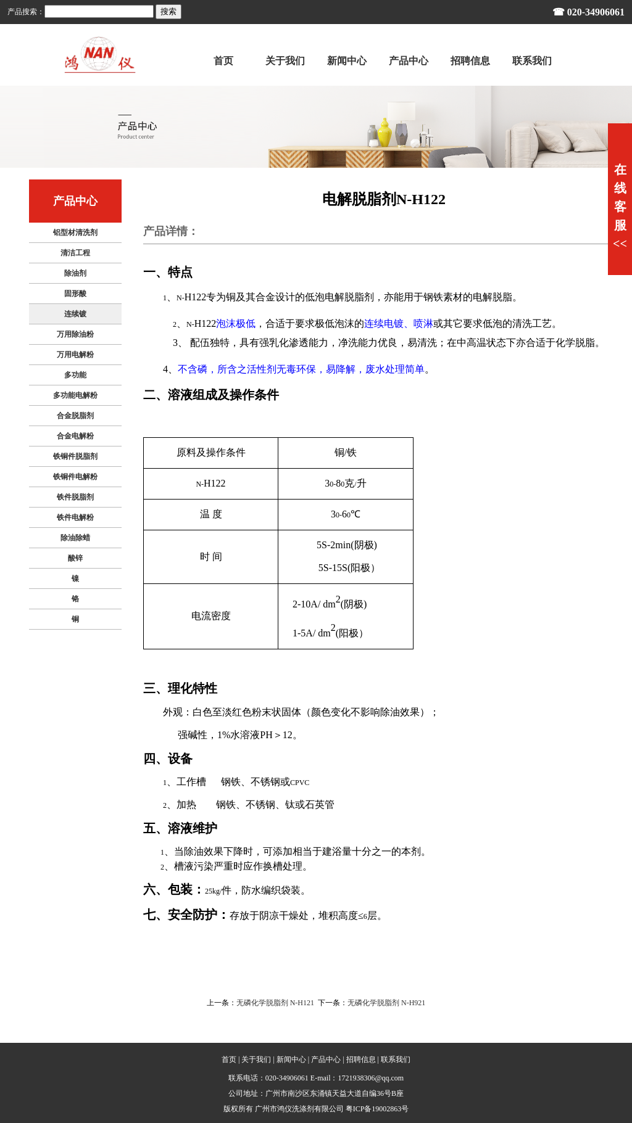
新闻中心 (291, 1059)
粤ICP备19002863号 (377, 1108)
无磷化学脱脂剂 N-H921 (386, 1002)
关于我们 (256, 1059)
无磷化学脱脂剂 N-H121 (275, 1002)
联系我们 (395, 1059)
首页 (229, 1059)
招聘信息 (361, 1059)
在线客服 (620, 206)
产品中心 (326, 1059)
